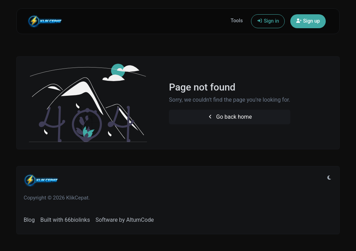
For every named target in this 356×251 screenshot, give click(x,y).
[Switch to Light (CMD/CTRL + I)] (329, 177)
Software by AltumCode (125, 220)
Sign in (268, 21)
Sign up (308, 21)
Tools (236, 21)
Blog (29, 220)
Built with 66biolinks (65, 220)
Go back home (229, 116)
